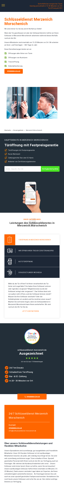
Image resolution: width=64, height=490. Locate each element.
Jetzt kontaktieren (30, 311)
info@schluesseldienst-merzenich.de (22, 431)
